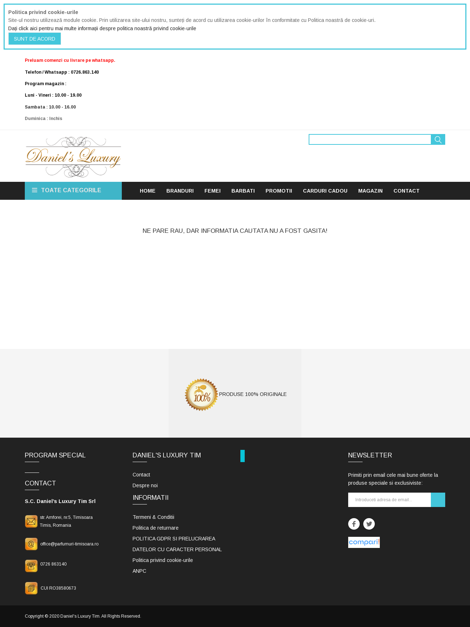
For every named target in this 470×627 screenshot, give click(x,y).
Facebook (354, 524)
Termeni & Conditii (153, 517)
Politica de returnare (156, 528)
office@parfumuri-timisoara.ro (69, 544)
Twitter (369, 524)
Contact (141, 475)
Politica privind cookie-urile (163, 560)
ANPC (139, 571)
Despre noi (145, 485)
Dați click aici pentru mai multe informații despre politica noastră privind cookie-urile (102, 28)
